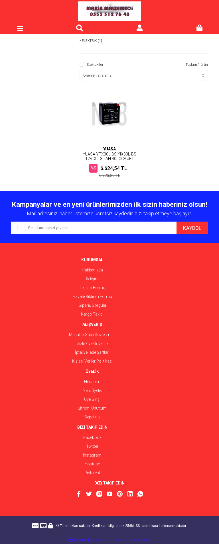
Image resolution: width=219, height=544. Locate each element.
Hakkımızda (92, 270)
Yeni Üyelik (92, 390)
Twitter (92, 446)
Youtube (92, 464)
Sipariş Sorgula (92, 305)
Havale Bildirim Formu (92, 296)
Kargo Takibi (92, 314)
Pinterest (92, 473)
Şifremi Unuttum (92, 408)
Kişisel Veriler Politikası (92, 361)
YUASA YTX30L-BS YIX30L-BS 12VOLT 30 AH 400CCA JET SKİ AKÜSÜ (109, 158)
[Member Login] (139, 28)
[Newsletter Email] (94, 228)
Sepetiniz (92, 417)
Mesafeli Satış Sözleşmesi (92, 334)
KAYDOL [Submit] (192, 228)
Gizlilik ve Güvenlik (92, 343)
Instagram (92, 455)
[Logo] (109, 11)
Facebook (92, 437)
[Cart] (199, 28)
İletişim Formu (92, 287)
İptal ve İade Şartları (92, 352)
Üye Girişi (92, 399)
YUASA (109, 149)
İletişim (92, 279)
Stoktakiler (95, 65)
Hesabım (92, 381)
